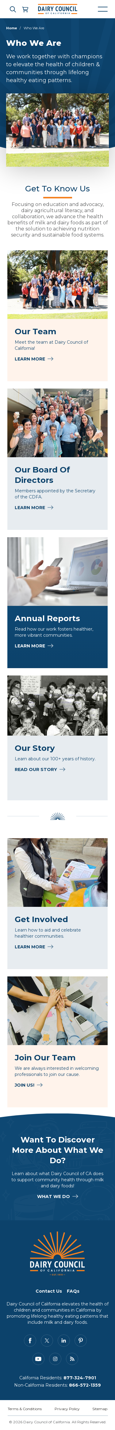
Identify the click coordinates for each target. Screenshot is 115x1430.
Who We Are (34, 28)
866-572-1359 (85, 1385)
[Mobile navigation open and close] (103, 9)
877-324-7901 (79, 1378)
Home (11, 28)
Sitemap (99, 1408)
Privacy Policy (67, 1408)
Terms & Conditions (25, 1408)
